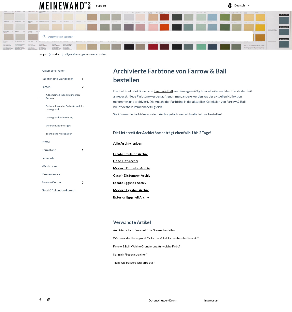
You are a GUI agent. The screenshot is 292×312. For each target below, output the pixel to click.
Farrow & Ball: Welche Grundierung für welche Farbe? (146, 246)
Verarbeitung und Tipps (58, 125)
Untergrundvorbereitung (59, 117)
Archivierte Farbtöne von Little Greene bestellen (144, 230)
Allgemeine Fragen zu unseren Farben (59, 96)
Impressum (211, 300)
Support (101, 5)
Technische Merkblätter (59, 133)
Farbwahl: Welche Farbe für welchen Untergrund (65, 108)
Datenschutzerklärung (163, 300)
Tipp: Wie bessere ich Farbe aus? (134, 262)
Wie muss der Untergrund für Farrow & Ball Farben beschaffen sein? (156, 238)
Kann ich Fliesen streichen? (130, 254)
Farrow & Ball (163, 91)
